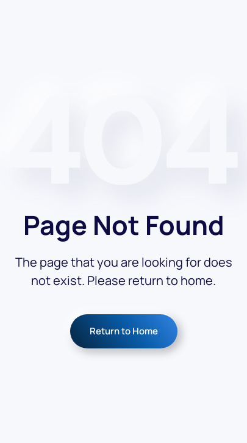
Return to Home (124, 331)
